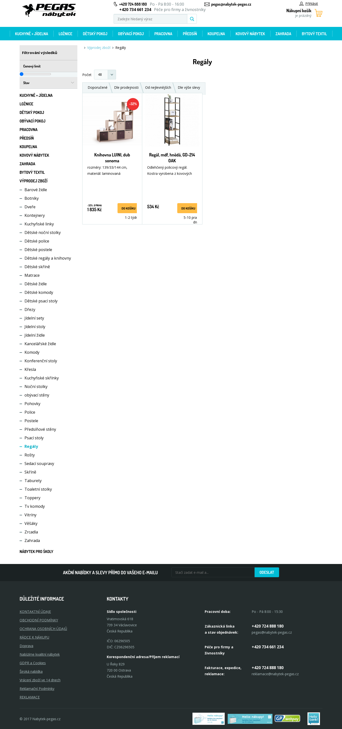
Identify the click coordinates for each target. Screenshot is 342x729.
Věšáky (30, 523)
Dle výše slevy (189, 87)
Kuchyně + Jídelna (31, 33)
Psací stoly (34, 438)
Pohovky (32, 403)
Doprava (26, 645)
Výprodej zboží (33, 180)
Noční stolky (35, 386)
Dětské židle (35, 284)
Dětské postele (38, 249)
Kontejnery (34, 215)
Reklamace (30, 697)
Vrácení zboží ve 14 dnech (40, 680)
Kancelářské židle (40, 343)
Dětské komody (38, 292)
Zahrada (283, 33)
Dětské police (36, 241)
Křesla (30, 369)
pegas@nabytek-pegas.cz (231, 4)
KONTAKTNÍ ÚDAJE (35, 611)
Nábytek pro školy (36, 551)
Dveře (29, 207)
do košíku (128, 208)
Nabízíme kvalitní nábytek (40, 654)
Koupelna (216, 33)
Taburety (33, 480)
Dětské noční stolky (42, 232)
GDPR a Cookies (33, 663)
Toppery (32, 497)
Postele (31, 420)
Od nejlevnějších (158, 87)
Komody (31, 352)
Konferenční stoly (40, 361)
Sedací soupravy (39, 463)
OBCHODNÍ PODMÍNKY (39, 620)
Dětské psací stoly (41, 301)
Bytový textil (314, 33)
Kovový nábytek (250, 33)
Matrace (32, 275)
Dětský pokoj (95, 33)
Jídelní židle (34, 335)
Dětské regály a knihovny (47, 258)
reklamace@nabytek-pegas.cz (275, 674)
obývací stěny (36, 395)
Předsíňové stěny (40, 429)
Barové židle (35, 189)
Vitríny (30, 515)
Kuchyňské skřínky (41, 378)
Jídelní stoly (34, 326)
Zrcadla (31, 532)
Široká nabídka (31, 671)
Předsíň (190, 33)
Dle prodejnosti (126, 87)
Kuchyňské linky (39, 224)
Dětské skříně (37, 266)
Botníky (31, 198)
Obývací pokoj (131, 33)
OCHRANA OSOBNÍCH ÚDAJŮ (43, 628)
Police (29, 412)
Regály (31, 446)
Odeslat (266, 572)
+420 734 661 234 (267, 647)
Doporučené (97, 87)
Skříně (30, 472)
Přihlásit (308, 3)
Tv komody (34, 506)
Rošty (29, 455)
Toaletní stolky (38, 489)
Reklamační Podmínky (37, 688)
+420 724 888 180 (133, 4)
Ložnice (65, 33)
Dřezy (29, 309)
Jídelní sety (34, 318)
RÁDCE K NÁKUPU (34, 637)
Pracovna (163, 33)
